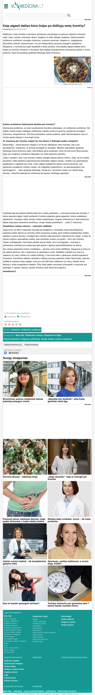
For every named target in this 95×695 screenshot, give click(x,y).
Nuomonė (37, 686)
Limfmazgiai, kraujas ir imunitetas (15, 641)
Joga (6, 675)
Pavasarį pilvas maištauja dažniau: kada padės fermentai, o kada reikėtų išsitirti (24, 520)
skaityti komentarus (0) (13, 345)
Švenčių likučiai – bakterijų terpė (20, 477)
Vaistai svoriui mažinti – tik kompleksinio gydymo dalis (24, 562)
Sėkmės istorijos (11, 681)
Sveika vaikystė (67, 619)
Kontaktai (51, 691)
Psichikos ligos (9, 652)
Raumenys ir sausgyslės (12, 634)
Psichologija (66, 616)
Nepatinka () (25, 317)
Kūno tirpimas (37, 628)
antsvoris (15, 330)
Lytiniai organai (9, 637)
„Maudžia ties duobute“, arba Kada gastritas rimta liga (66, 400)
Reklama (88, 19)
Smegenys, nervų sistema (12, 628)
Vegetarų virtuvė (11, 672)
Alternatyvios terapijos (13, 664)
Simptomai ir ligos (52, 335)
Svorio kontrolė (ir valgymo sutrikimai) (22, 339)
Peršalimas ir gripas (39, 624)
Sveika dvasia (10, 678)
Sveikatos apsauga (13, 686)
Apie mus (17, 691)
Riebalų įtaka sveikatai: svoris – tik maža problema (69, 520)
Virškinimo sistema (34, 335)
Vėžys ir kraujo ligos (39, 621)
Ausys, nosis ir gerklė (11, 648)
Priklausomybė (37, 635)
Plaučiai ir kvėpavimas (11, 621)
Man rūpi (20, 335)
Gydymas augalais (11, 661)
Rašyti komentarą (31, 345)
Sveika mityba (47, 339)
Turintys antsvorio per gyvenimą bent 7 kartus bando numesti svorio (68, 604)
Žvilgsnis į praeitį (68, 622)
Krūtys (6, 643)
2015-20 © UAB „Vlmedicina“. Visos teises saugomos (33, 694)
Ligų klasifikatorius (34, 691)
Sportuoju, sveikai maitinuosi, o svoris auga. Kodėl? (68, 562)
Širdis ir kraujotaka (10, 619)
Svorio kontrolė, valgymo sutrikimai (44, 632)
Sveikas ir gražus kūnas (14, 669)
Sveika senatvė (67, 625)
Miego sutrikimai (38, 637)
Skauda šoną (37, 630)
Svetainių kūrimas (73, 694)
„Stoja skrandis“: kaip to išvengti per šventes (67, 478)
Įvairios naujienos (63, 339)
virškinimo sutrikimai (31, 330)
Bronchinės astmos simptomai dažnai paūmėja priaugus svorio (23, 400)
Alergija (35, 619)
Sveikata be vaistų (13, 657)
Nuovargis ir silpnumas (40, 639)
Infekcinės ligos (38, 641)
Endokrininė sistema (11, 625)
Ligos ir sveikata (12, 613)
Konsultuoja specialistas (74, 657)
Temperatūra (37, 626)
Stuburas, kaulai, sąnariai (12, 632)
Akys (5, 645)
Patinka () (11, 317)
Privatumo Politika (67, 691)
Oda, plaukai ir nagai (11, 639)
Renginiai (37, 657)
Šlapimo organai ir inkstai (12, 630)
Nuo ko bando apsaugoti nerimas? (21, 603)
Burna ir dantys (9, 650)
